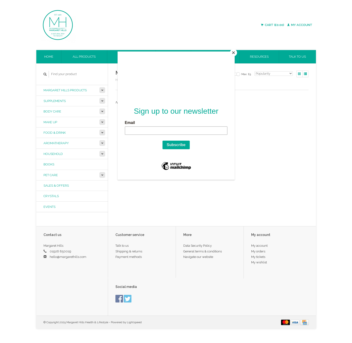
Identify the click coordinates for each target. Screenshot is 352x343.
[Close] (233, 52)
